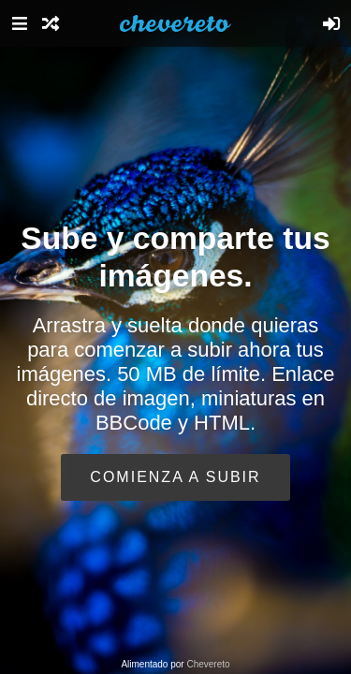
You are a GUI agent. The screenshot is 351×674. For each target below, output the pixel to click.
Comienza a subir (175, 477)
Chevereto (207, 664)
